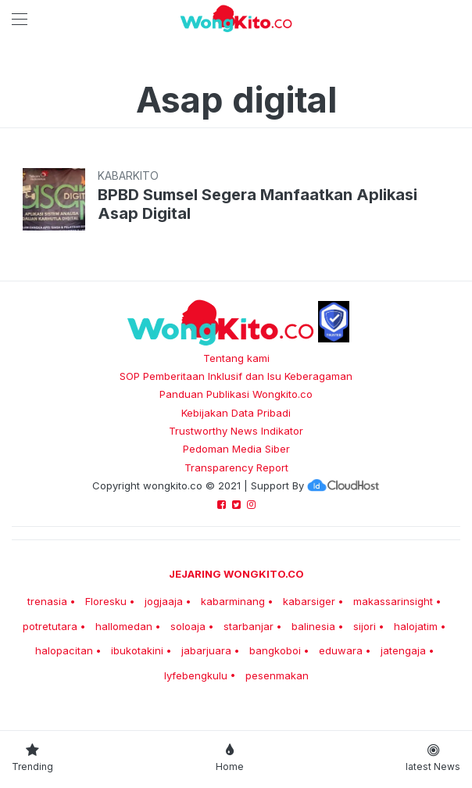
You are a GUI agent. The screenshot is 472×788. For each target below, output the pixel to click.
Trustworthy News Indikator (236, 430)
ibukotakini (137, 650)
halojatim (416, 626)
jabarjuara (206, 650)
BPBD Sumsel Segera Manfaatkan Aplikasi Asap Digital (257, 204)
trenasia (47, 601)
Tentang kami (236, 358)
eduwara (341, 650)
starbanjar (248, 626)
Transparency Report (236, 467)
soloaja (188, 626)
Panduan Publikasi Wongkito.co (236, 394)
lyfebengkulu (195, 675)
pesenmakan (277, 675)
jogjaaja (164, 601)
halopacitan (64, 650)
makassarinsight (393, 601)
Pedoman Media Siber (236, 448)
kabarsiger (309, 601)
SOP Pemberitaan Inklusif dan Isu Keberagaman (236, 376)
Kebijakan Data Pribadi (236, 413)
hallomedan (123, 626)
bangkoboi (275, 650)
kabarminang (233, 601)
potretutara (50, 626)
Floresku (106, 601)
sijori (364, 626)
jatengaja (403, 650)
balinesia (313, 626)
